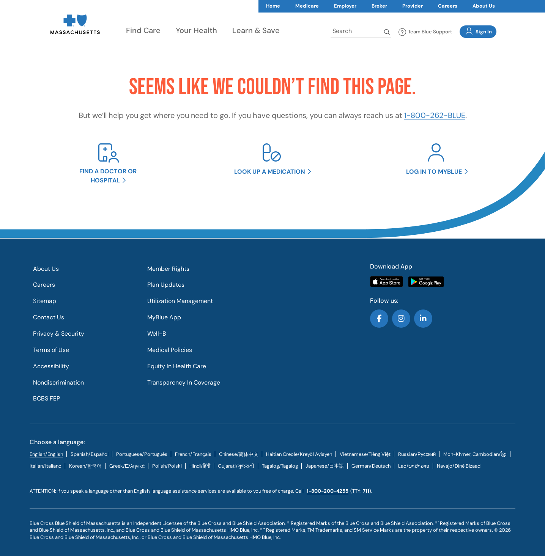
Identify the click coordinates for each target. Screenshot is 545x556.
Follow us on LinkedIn (423, 318)
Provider (412, 6)
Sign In (478, 31)
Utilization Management (180, 301)
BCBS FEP (46, 398)
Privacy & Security (58, 334)
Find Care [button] (143, 30)
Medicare (307, 6)
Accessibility (51, 366)
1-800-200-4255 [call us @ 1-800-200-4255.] (327, 491)
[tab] (90, 454)
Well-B (156, 334)
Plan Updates (165, 285)
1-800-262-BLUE (434, 115)
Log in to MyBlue (434, 172)
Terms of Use (51, 350)
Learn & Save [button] (256, 30)
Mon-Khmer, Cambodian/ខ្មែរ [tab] (475, 454)
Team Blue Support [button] (425, 32)
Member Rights (168, 269)
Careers (447, 6)
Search (387, 31)
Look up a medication (269, 172)
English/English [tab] (46, 454)
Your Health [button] (196, 30)
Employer (345, 6)
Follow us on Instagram (401, 318)
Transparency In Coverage (183, 382)
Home (273, 6)
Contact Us (48, 317)
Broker (379, 6)
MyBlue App (164, 317)
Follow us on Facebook (379, 318)
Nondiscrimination (58, 382)
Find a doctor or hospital (108, 175)
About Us (484, 6)
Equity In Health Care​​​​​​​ (176, 366)
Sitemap (44, 301)
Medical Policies (169, 350)
